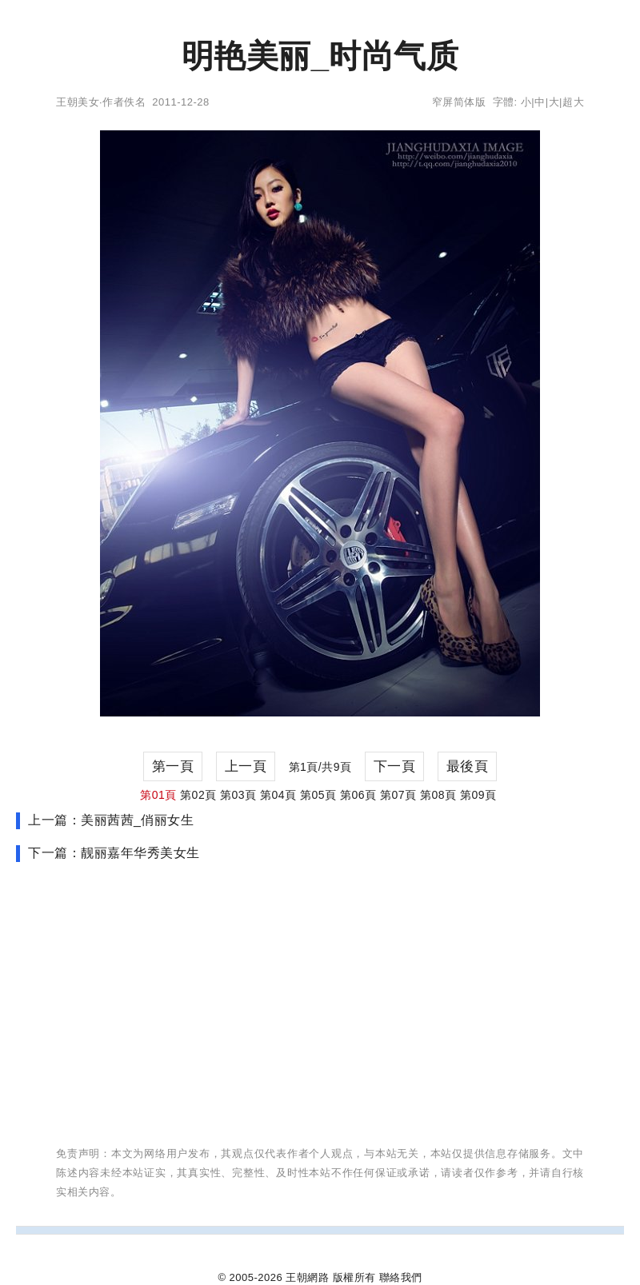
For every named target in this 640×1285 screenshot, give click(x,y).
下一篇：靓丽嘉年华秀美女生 (114, 853)
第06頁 (358, 794)
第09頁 (478, 794)
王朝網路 (307, 1277)
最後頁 (467, 766)
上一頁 (246, 766)
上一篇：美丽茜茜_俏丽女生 (111, 820)
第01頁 (158, 794)
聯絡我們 (400, 1277)
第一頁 (173, 766)
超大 (573, 102)
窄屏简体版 (459, 102)
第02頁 (198, 794)
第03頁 (238, 794)
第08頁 (438, 794)
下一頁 (395, 766)
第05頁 (318, 794)
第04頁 (278, 794)
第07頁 (398, 794)
